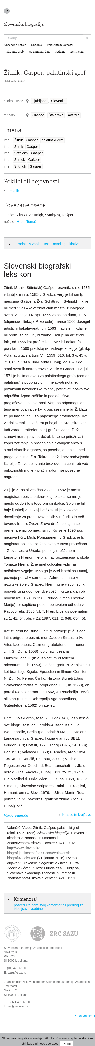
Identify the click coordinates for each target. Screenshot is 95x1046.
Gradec (38, 115)
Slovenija (58, 101)
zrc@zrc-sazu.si (18, 1006)
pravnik (13, 191)
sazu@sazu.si (17, 972)
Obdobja (36, 45)
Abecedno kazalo (15, 45)
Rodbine (60, 51)
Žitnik (18, 140)
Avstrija (74, 115)
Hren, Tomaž (27, 222)
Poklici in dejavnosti (60, 45)
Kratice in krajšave (76, 815)
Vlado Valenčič (16, 815)
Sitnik (18, 147)
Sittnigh (20, 166)
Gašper (32, 140)
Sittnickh (21, 153)
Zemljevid (77, 51)
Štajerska (56, 115)
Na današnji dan (39, 51)
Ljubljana (39, 101)
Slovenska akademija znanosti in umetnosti (33, 948)
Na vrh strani (86, 1016)
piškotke (48, 1038)
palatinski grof (52, 140)
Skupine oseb (15, 51)
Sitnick (19, 160)
